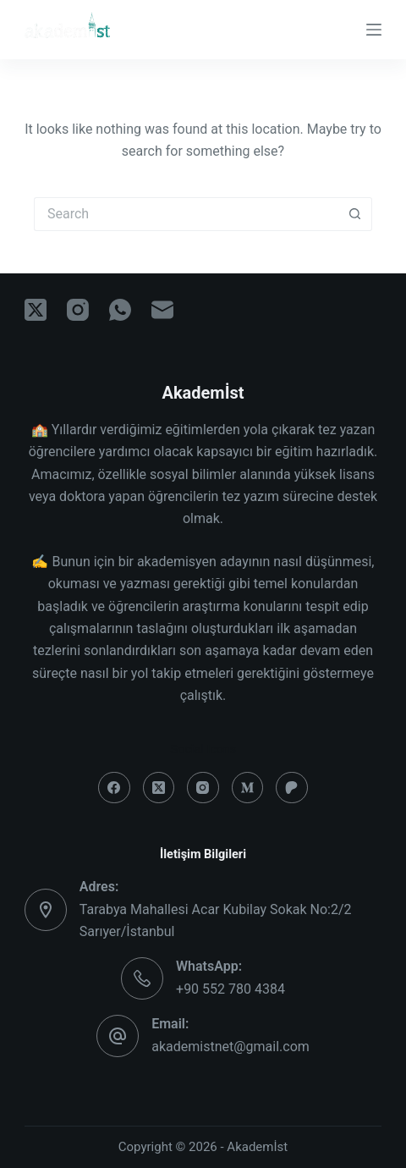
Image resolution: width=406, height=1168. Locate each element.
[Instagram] (78, 310)
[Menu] (373, 29)
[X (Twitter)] (36, 310)
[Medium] (248, 788)
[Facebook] (114, 788)
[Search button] (355, 214)
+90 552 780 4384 (230, 989)
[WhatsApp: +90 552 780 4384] (142, 978)
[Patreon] (292, 788)
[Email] (162, 310)
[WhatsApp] (120, 310)
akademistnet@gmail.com (230, 1047)
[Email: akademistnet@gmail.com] (117, 1036)
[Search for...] (186, 214)
